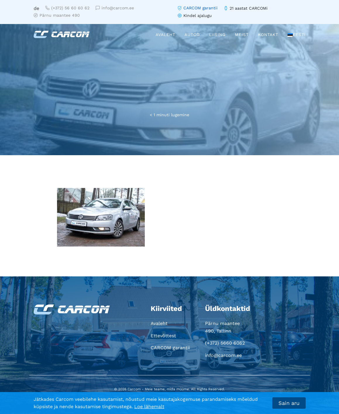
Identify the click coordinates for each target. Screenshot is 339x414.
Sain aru (289, 403)
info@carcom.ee (115, 8)
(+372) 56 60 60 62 (67, 8)
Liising (217, 34)
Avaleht (165, 34)
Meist (242, 34)
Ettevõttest (163, 335)
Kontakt (268, 34)
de (36, 8)
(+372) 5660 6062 (225, 343)
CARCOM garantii (200, 8)
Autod (192, 34)
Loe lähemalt (149, 406)
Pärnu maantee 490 (57, 15)
